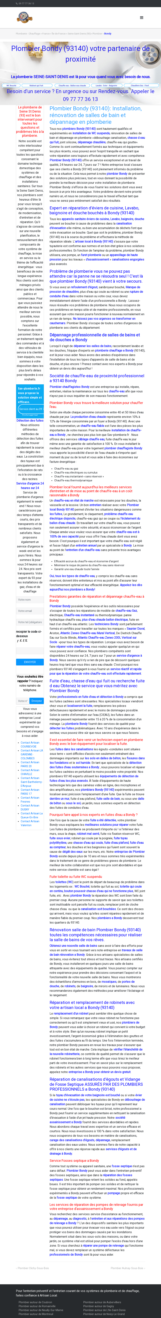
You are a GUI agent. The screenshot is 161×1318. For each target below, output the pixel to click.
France (46, 33)
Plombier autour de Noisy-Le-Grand (104, 1314)
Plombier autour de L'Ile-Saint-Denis (104, 1310)
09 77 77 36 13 (26, 3)
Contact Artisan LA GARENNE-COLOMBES (32, 754)
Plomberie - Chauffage (28, 33)
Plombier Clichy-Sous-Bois (33, 1268)
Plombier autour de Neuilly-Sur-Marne (41, 1310)
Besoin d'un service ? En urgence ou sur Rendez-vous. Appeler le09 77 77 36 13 (80, 95)
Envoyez (37, 700)
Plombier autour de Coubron (35, 1302)
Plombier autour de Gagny (98, 1306)
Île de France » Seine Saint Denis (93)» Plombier (77, 33)
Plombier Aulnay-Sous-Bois (127, 1268)
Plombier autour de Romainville (37, 1306)
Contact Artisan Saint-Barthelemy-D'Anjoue (32, 782)
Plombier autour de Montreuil (36, 1314)
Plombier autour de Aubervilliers (102, 1302)
